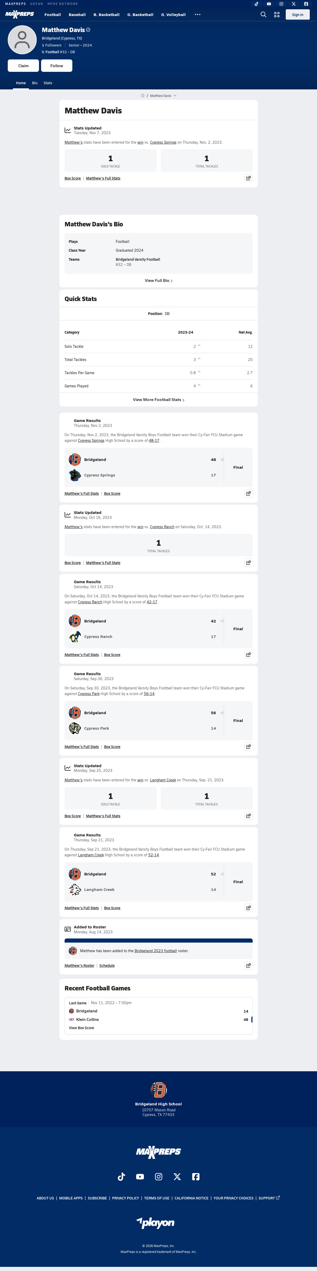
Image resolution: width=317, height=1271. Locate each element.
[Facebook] (306, 4)
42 (213, 621)
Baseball (77, 14)
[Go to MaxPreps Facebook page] (196, 1177)
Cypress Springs (163, 142)
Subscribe (97, 1198)
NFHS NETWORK (63, 4)
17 (213, 475)
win (140, 142)
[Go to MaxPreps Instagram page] (158, 1177)
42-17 (152, 601)
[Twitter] (293, 4)
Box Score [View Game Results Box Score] (112, 493)
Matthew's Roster (79, 965)
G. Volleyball (173, 14)
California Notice (191, 1198)
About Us (45, 1198)
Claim (23, 65)
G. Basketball (140, 14)
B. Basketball (107, 14)
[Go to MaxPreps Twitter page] (177, 1177)
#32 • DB (58, 51)
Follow (56, 65)
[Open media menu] (277, 14)
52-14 (153, 854)
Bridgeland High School (158, 1094)
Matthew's (74, 142)
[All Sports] (197, 14)
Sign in (297, 14)
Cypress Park (88, 693)
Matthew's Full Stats (103, 178)
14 (213, 728)
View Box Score (81, 1027)
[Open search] (263, 14)
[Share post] (248, 178)
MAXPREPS (15, 4)
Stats (48, 82)
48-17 (154, 440)
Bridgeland (87, 459)
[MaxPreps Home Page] (143, 95)
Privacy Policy (125, 1198)
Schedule (107, 965)
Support (269, 1198)
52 (213, 874)
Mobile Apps (71, 1198)
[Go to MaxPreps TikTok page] (121, 1177)
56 (213, 712)
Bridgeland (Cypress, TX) (62, 38)
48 (213, 459)
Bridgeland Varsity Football (138, 259)
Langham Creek (163, 779)
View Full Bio (158, 280)
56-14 (149, 693)
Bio (34, 82)
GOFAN (36, 4)
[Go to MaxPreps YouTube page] (140, 1177)
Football (52, 14)
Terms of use (156, 1198)
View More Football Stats (158, 399)
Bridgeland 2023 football (156, 950)
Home (21, 82)
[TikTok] (256, 4)
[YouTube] (269, 4)
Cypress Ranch (162, 526)
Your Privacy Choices (233, 1198)
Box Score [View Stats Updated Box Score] (73, 178)
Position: (155, 313)
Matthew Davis (66, 30)
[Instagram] (281, 4)
